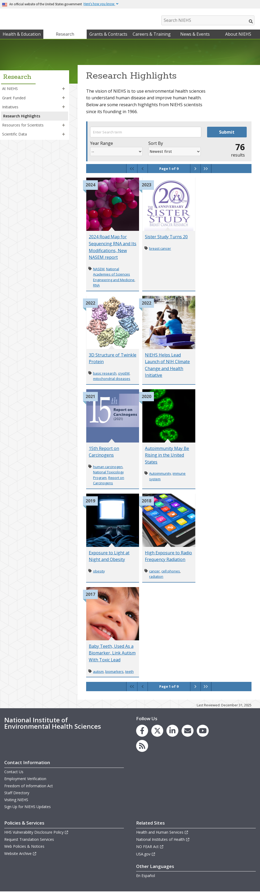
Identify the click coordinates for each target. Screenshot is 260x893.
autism (98, 672)
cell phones (170, 572)
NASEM (98, 270)
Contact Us (13, 773)
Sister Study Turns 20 (166, 238)
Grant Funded (14, 98)
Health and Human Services (162, 833)
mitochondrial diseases (111, 380)
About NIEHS (238, 35)
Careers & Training (152, 35)
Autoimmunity (160, 474)
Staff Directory (16, 794)
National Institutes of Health (163, 840)
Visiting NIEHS (16, 801)
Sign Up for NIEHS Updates (27, 807)
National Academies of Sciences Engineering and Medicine (114, 276)
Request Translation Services (29, 840)
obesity (99, 572)
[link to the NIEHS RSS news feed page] (142, 747)
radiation (156, 577)
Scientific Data (14, 135)
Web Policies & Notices (24, 847)
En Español (145, 876)
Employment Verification (25, 780)
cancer (154, 572)
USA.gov (146, 855)
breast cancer (160, 249)
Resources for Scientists (23, 126)
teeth (129, 672)
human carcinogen (108, 468)
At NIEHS (10, 89)
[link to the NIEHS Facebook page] (142, 732)
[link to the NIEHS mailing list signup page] (188, 732)
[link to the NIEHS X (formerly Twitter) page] (157, 732)
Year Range (101, 145)
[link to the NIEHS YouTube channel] (203, 732)
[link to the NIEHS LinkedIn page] (172, 732)
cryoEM (123, 374)
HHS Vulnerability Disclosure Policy (36, 833)
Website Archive (20, 854)
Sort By (155, 145)
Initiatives (10, 108)
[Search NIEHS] (207, 20)
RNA (96, 286)
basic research (104, 374)
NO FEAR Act (150, 847)
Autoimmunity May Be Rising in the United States (167, 456)
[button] (63, 90)
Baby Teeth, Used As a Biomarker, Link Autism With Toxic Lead (112, 654)
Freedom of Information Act (28, 786)
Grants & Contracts (108, 35)
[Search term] (145, 133)
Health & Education (22, 35)
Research (65, 35)
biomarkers (114, 672)
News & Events (195, 35)
